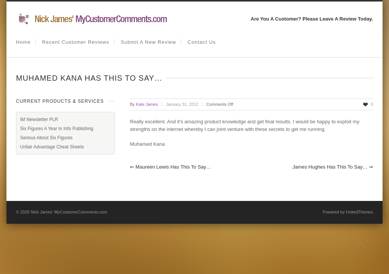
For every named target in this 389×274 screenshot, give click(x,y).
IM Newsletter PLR (39, 119)
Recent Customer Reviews (75, 42)
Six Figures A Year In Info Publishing (56, 128)
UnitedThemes (359, 212)
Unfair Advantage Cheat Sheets (52, 147)
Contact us (202, 42)
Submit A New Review (148, 42)
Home (23, 42)
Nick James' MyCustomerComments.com (69, 212)
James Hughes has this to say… (333, 167)
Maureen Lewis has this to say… (170, 167)
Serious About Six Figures (46, 137)
